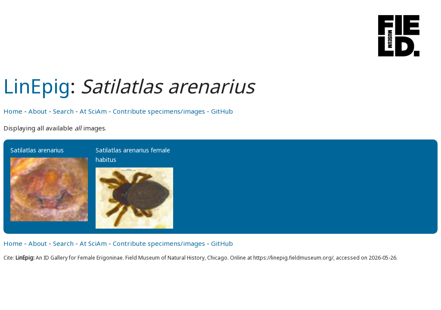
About (37, 111)
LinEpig (36, 86)
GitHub (222, 111)
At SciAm (93, 111)
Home (12, 111)
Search (63, 111)
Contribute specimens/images (159, 111)
